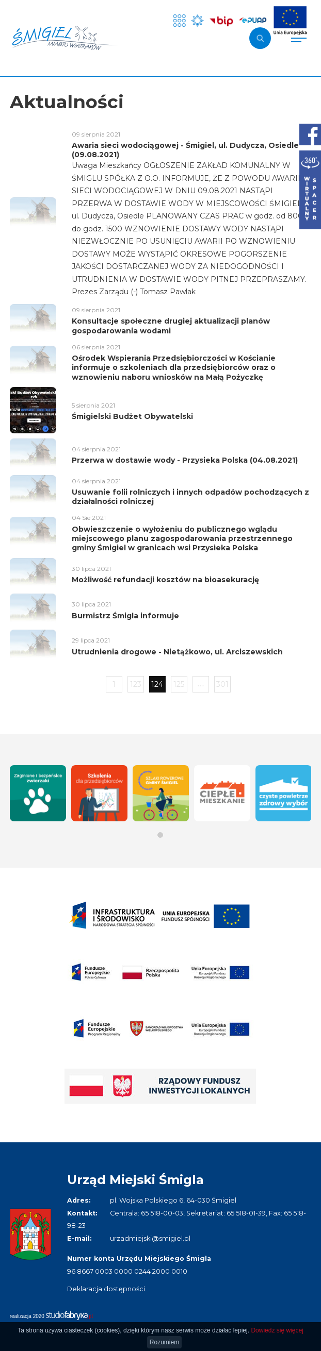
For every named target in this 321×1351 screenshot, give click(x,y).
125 (178, 684)
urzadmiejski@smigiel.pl (150, 1238)
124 (157, 684)
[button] (160, 835)
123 (135, 684)
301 (222, 684)
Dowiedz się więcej (277, 1330)
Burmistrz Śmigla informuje (125, 615)
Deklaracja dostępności (106, 1289)
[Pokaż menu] (298, 38)
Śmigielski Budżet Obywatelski (132, 416)
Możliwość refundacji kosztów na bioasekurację (165, 579)
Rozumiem (164, 1342)
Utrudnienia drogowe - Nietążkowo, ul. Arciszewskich (177, 651)
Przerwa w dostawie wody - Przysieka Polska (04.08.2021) (185, 460)
